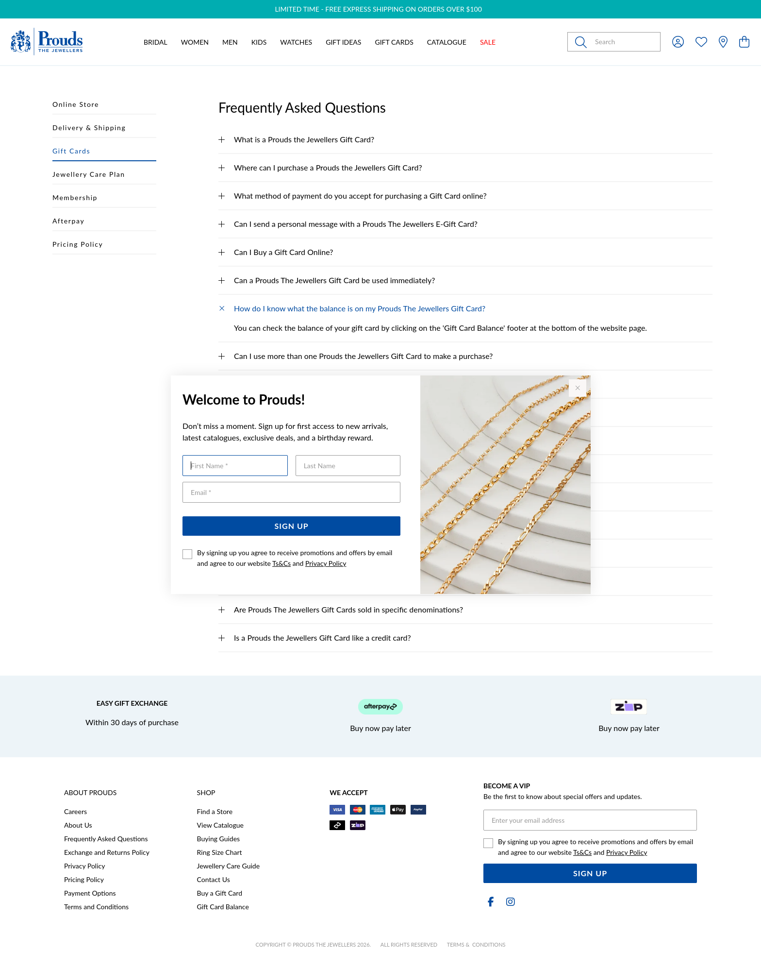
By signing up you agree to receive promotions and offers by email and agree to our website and (294, 557)
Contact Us (213, 879)
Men (230, 42)
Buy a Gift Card (219, 893)
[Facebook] (491, 902)
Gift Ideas (343, 42)
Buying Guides (218, 838)
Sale (488, 42)
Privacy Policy (325, 563)
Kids (258, 42)
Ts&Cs (281, 563)
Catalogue (446, 42)
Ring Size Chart (219, 852)
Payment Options (90, 893)
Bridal (155, 42)
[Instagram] (508, 902)
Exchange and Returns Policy (106, 852)
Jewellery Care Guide (228, 866)
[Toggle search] (582, 41)
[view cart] (744, 41)
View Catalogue (220, 825)
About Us (78, 825)
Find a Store (214, 811)
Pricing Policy (84, 879)
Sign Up (292, 525)
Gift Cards (394, 42)
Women (195, 42)
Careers (75, 811)
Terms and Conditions (96, 906)
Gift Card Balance (223, 906)
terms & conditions (476, 944)
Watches (296, 42)
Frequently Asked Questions (106, 838)
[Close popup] (577, 388)
